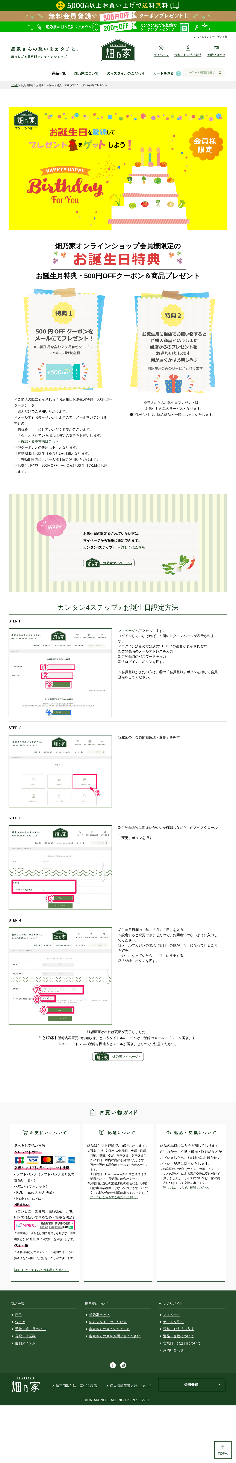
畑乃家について (86, 73)
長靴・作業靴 (25, 1336)
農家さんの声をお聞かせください (115, 1336)
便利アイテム (25, 1343)
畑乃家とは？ (99, 1315)
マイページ (126, 631)
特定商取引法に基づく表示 (76, 1386)
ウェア (20, 1322)
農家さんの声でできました (109, 1329)
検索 (220, 73)
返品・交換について (178, 1336)
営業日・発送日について (182, 1343)
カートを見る (163, 73)
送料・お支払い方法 (178, 1329)
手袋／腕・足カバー (30, 1329)
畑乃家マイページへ (115, 562)
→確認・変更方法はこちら (38, 441)
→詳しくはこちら (131, 547)
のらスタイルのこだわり (126, 73)
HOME (14, 85)
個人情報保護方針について (130, 1386)
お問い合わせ (173, 1350)
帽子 (18, 1315)
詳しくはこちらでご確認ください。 (41, 1270)
